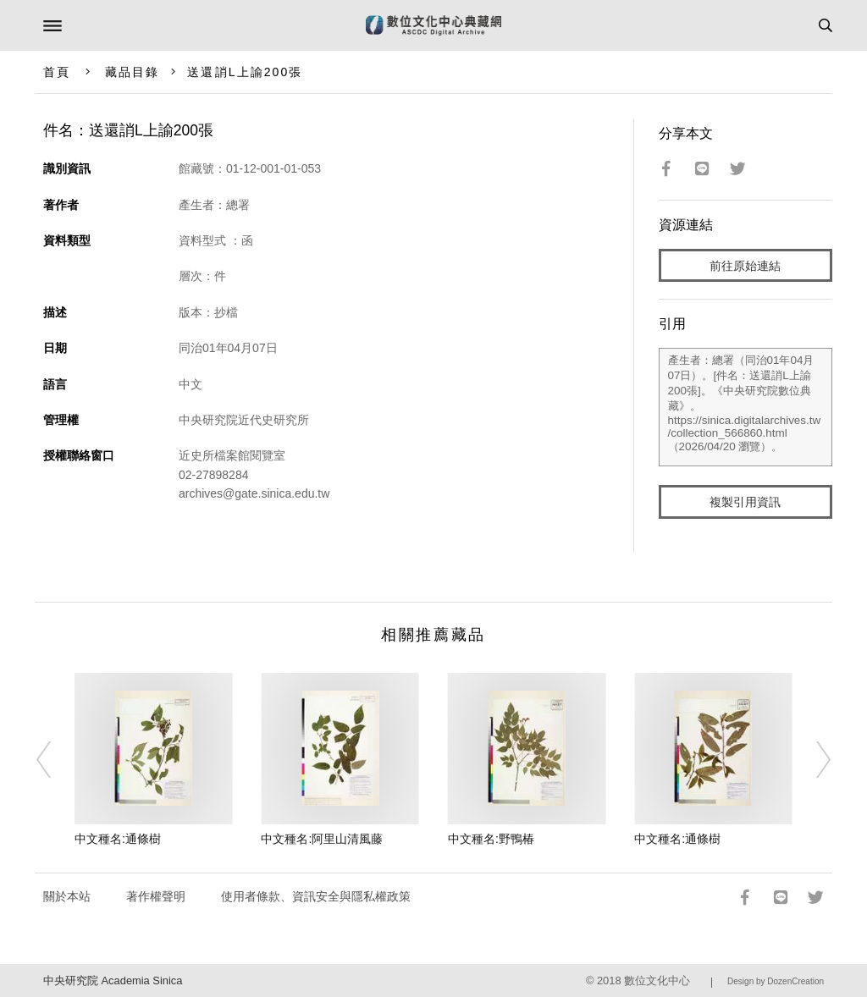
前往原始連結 (745, 266)
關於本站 (67, 896)
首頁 (56, 72)
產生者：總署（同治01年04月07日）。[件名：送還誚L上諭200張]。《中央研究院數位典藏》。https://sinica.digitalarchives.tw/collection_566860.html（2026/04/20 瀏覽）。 (746, 407)
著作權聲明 (155, 896)
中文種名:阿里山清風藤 (322, 839)
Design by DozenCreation (775, 981)
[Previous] (55, 760)
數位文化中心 (657, 980)
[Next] (811, 760)
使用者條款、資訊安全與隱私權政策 (316, 896)
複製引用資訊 (745, 502)
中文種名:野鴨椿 (491, 839)
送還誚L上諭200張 (244, 72)
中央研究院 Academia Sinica (112, 980)
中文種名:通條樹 (118, 839)
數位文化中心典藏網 (433, 25)
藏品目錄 (132, 72)
